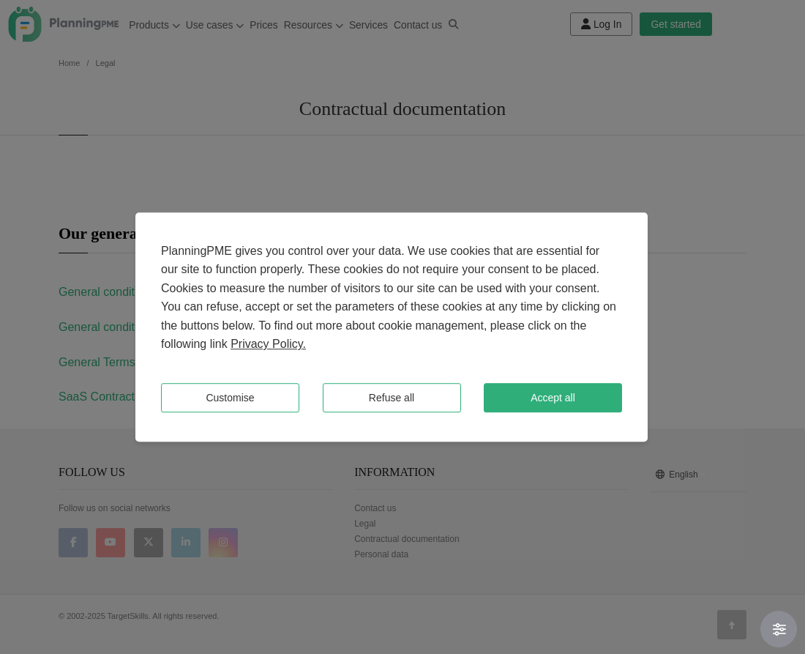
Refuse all (391, 398)
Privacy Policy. (268, 344)
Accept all (553, 398)
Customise (230, 398)
